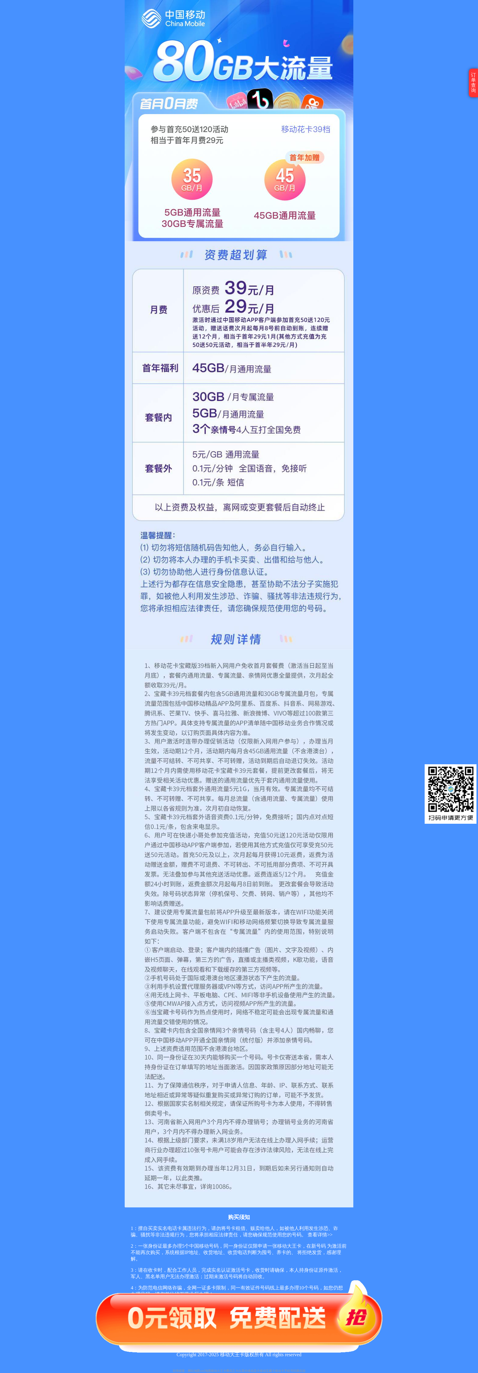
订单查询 (473, 82)
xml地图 (205, 1370)
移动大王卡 (218, 1370)
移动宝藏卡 (267, 1370)
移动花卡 (254, 1370)
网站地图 (194, 1370)
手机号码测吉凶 (294, 1370)
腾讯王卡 (232, 1370)
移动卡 (279, 1370)
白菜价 (243, 1370)
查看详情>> (319, 1234)
